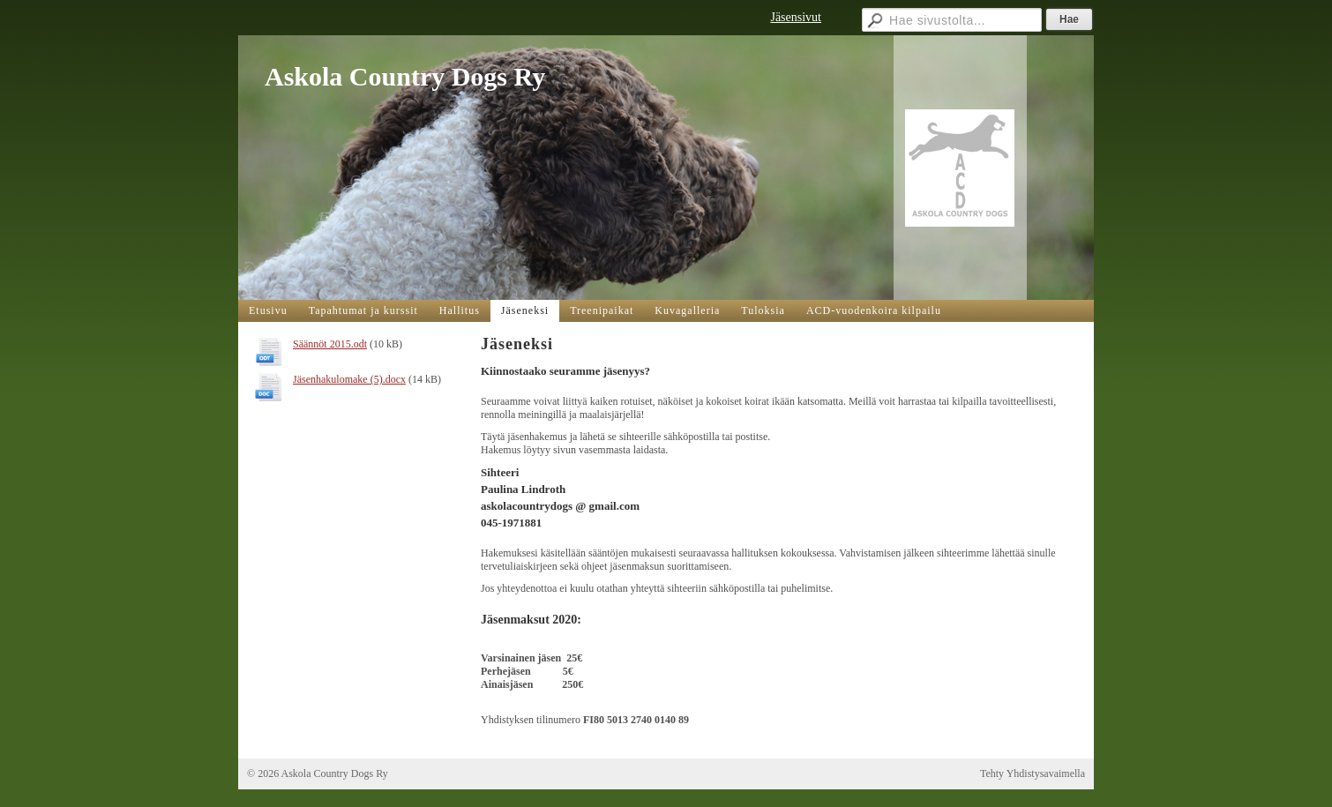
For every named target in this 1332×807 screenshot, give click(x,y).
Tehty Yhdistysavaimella (1032, 773)
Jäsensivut (795, 17)
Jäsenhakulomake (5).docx (349, 379)
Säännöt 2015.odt (330, 344)
